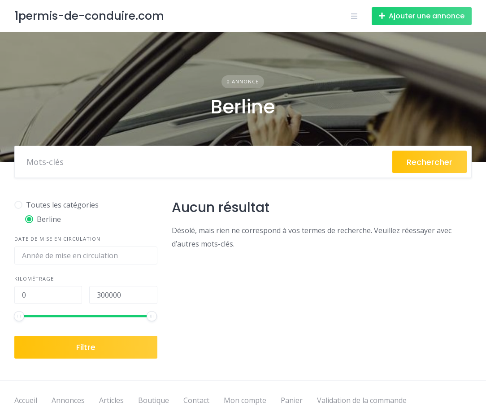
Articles (111, 400)
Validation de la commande (362, 400)
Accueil (25, 400)
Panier (292, 400)
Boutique (153, 400)
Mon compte (245, 400)
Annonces (68, 400)
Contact (196, 400)
